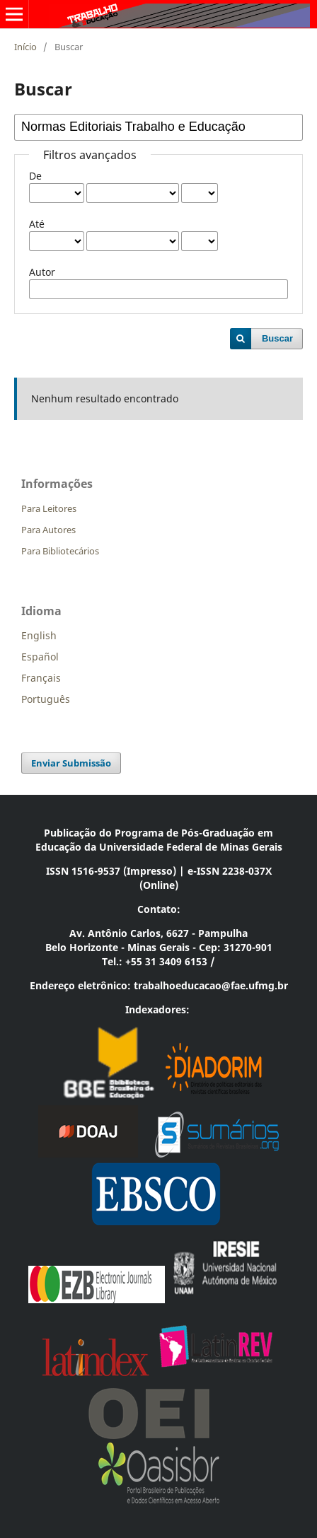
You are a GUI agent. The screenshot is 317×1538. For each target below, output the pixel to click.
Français (41, 677)
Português (45, 699)
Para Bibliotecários (60, 550)
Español (40, 656)
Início (25, 46)
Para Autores (48, 529)
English (39, 635)
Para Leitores (48, 508)
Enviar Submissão (71, 763)
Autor (42, 272)
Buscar (277, 338)
